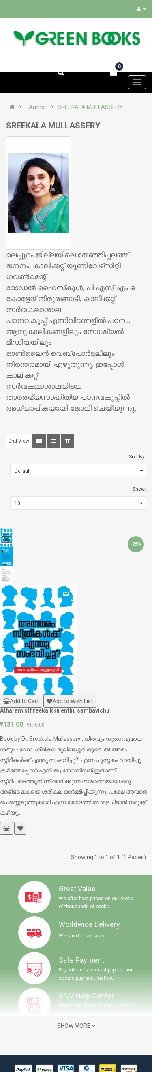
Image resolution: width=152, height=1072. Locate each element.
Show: (139, 489)
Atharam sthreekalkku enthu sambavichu (54, 710)
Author (38, 107)
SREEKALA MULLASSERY (90, 107)
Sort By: (137, 457)
